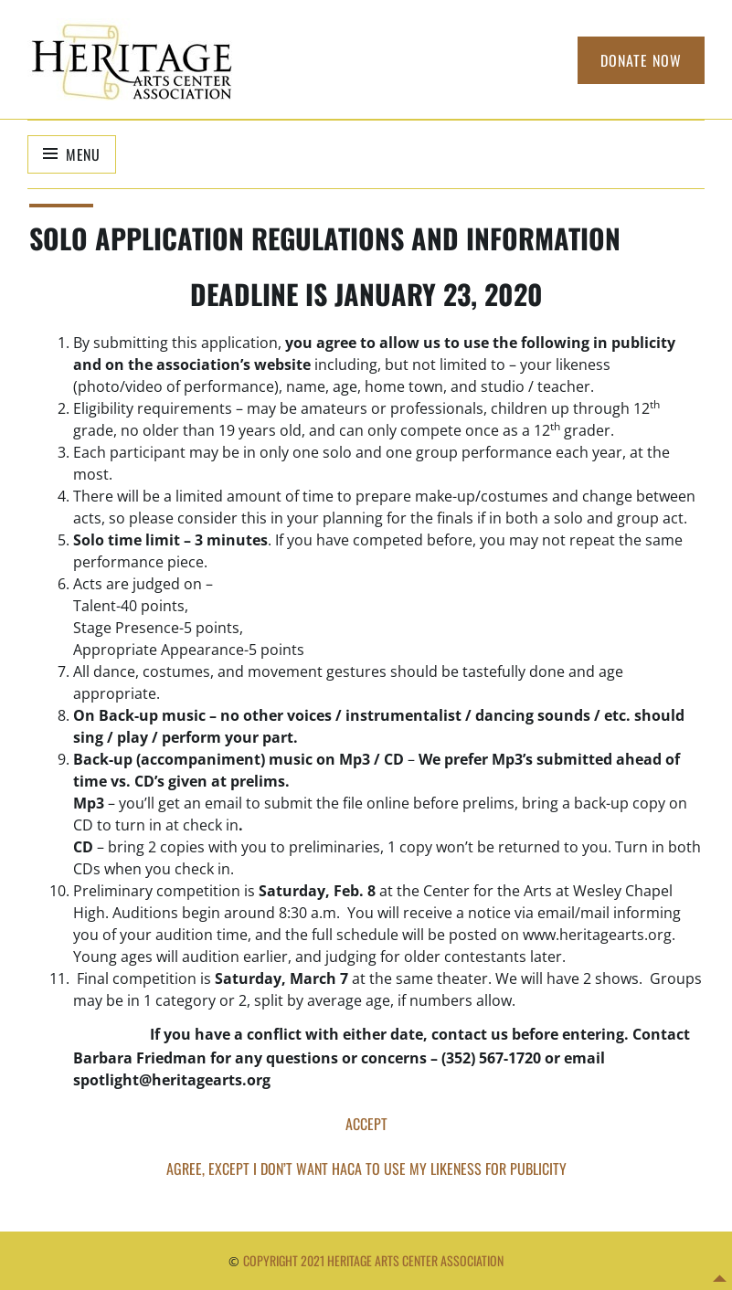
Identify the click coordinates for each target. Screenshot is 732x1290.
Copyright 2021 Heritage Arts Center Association (373, 1260)
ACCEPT (366, 1124)
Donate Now (641, 60)
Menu (83, 154)
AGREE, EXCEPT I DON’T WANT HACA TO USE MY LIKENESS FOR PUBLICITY (366, 1168)
